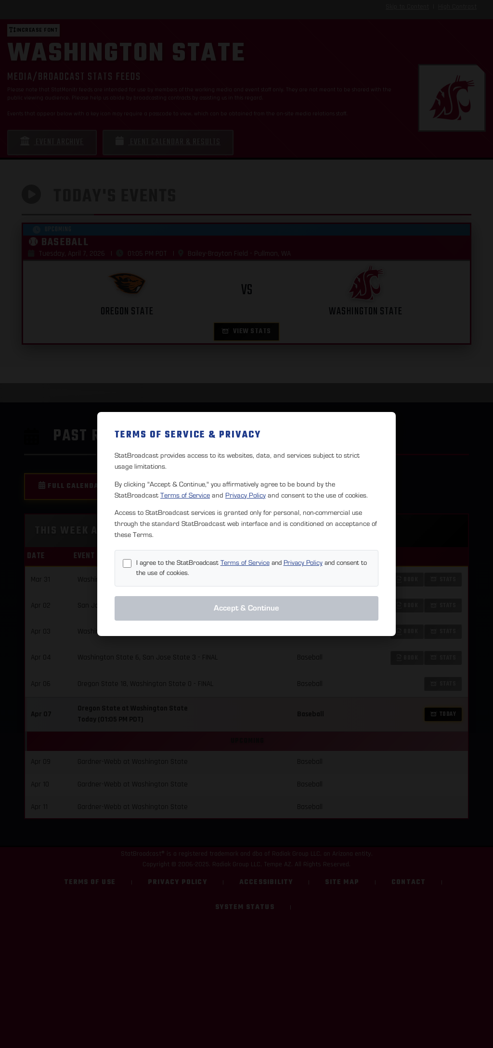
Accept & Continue (246, 608)
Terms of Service (185, 495)
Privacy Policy (245, 495)
